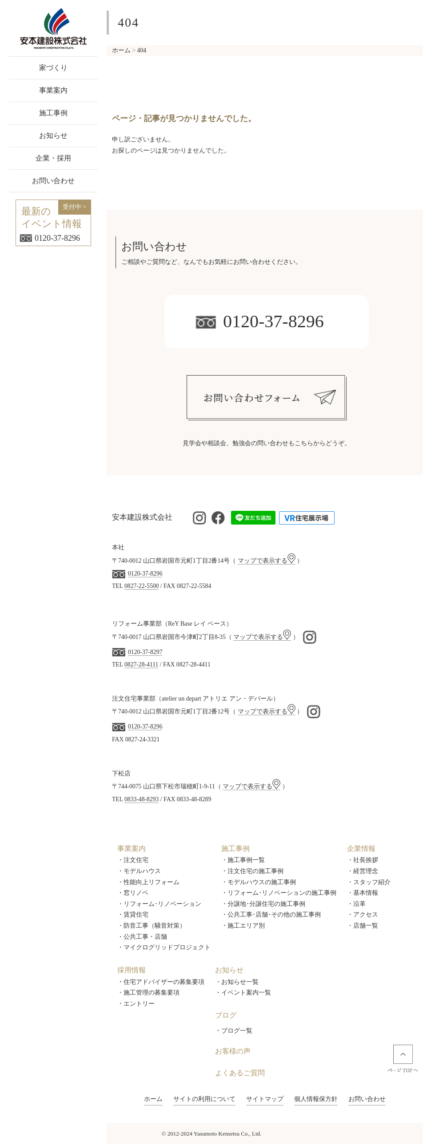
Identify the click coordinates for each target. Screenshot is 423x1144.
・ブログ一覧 (233, 1030)
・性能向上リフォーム (148, 882)
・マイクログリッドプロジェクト (164, 947)
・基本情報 (362, 892)
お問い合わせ (53, 180)
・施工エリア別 (243, 925)
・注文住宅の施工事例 (252, 871)
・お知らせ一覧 (237, 982)
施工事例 (53, 113)
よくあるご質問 (240, 1073)
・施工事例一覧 (243, 860)
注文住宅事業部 (134, 698)
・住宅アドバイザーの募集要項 (160, 982)
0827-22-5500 (141, 586)
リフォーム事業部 (137, 623)
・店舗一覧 (362, 925)
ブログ (225, 1015)
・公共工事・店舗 (142, 936)
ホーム (153, 1099)
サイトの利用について (204, 1099)
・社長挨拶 (362, 860)
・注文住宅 (132, 860)
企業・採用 (53, 158)
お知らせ (53, 135)
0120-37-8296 (50, 238)
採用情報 (131, 970)
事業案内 (53, 90)
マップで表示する (266, 560)
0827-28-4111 (141, 664)
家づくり (53, 67)
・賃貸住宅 (132, 914)
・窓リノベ (132, 892)
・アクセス (362, 914)
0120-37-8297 (145, 652)
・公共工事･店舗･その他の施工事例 (271, 914)
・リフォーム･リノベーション (159, 904)
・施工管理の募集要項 (148, 992)
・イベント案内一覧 (243, 992)
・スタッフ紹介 (369, 882)
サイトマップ (264, 1099)
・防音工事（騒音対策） (151, 925)
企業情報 (361, 848)
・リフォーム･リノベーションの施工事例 (278, 892)
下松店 (121, 773)
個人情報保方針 (316, 1099)
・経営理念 (362, 871)
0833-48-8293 (141, 799)
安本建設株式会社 (142, 517)
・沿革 (356, 904)
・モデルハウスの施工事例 (258, 882)
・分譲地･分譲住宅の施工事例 (263, 904)
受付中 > (74, 207)
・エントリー (136, 1003)
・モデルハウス (139, 871)
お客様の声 (233, 1051)
